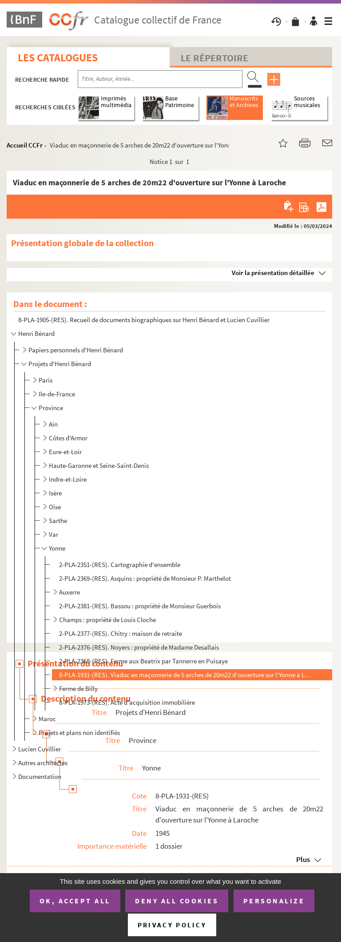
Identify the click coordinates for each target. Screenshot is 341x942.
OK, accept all (75, 900)
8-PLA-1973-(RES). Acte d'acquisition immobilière (127, 702)
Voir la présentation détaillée (273, 272)
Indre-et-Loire (68, 479)
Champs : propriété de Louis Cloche (107, 619)
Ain (53, 424)
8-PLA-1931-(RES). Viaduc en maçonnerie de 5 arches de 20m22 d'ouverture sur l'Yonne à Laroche (185, 675)
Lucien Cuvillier (39, 749)
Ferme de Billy (78, 688)
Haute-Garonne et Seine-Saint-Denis (99, 465)
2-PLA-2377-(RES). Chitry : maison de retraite (120, 633)
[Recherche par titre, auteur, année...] (160, 79)
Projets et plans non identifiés (79, 732)
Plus (303, 859)
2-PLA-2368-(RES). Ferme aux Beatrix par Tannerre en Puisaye (143, 661)
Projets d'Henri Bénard (59, 363)
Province (51, 407)
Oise (55, 507)
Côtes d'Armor (68, 438)
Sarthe (58, 520)
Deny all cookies (176, 900)
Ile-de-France (57, 394)
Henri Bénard (36, 333)
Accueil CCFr (25, 145)
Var (53, 534)
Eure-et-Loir (65, 451)
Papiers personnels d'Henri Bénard (75, 350)
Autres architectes (42, 762)
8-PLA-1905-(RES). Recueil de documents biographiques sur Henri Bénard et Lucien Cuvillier (144, 319)
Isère (55, 493)
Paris (45, 380)
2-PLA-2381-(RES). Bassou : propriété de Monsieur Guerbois (140, 606)
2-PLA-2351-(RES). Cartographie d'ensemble (119, 564)
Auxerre (69, 592)
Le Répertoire (214, 58)
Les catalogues (58, 57)
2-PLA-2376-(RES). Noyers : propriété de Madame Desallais (139, 647)
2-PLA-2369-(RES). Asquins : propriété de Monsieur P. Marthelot (145, 578)
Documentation (39, 776)
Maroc (47, 718)
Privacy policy (172, 925)
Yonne (57, 548)
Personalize (274, 900)
